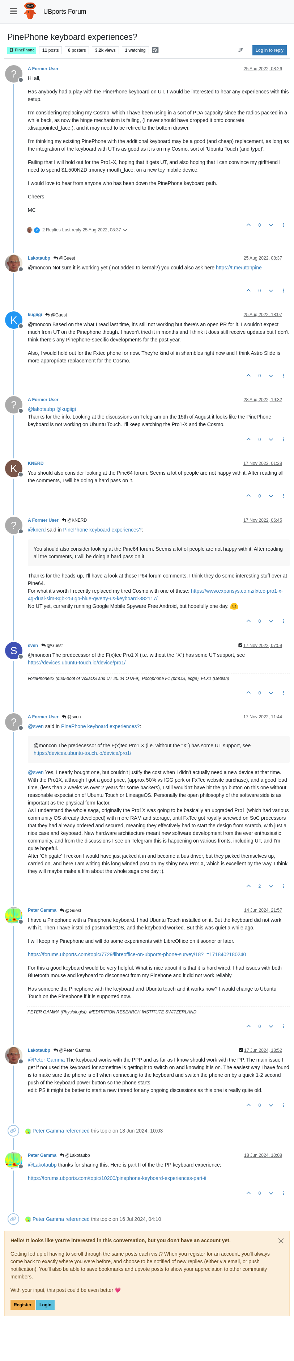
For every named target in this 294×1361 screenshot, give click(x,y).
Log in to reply (270, 50)
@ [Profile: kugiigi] (66, 409)
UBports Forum (64, 11)
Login (45, 1304)
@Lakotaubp (75, 1155)
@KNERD (74, 520)
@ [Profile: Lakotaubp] (42, 1165)
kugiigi (35, 314)
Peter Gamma (42, 910)
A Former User (43, 68)
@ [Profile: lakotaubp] (41, 409)
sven (33, 645)
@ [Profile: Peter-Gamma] (46, 1060)
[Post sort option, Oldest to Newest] (241, 50)
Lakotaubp (39, 258)
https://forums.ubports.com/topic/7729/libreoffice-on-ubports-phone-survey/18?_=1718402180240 (137, 954)
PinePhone (21, 50)
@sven (71, 716)
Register (22, 1304)
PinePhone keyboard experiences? (102, 530)
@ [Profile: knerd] (37, 530)
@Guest (64, 258)
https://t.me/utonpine (239, 267)
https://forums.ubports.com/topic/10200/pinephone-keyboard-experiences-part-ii (117, 1178)
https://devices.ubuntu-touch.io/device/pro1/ (76, 662)
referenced (77, 1131)
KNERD (36, 463)
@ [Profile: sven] (36, 726)
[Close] (281, 1241)
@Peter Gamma (72, 1050)
